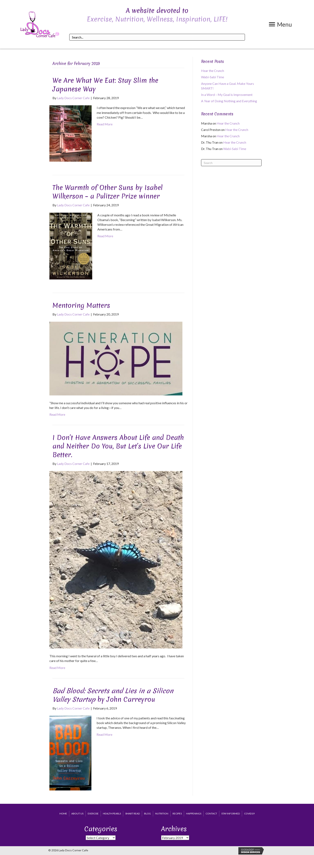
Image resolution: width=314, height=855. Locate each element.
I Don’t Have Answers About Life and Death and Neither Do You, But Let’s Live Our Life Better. (118, 446)
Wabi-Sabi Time (212, 77)
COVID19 (249, 813)
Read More (105, 124)
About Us (77, 813)
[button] (280, 24)
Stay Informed (230, 813)
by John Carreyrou (112, 695)
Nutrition (161, 813)
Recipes (177, 813)
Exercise (93, 813)
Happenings (193, 813)
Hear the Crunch (212, 71)
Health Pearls (112, 813)
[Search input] (157, 37)
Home (63, 813)
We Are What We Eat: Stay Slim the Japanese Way (105, 84)
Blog (147, 813)
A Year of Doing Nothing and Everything (229, 101)
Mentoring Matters (81, 305)
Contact (211, 813)
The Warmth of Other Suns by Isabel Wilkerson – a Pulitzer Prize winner (107, 192)
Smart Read (132, 813)
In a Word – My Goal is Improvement (227, 95)
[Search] (231, 162)
